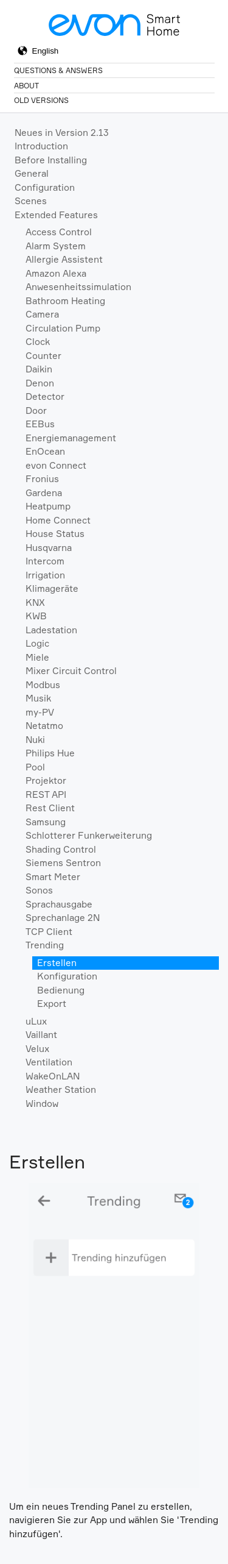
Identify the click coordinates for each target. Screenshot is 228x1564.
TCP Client (49, 931)
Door (36, 410)
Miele (37, 657)
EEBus (40, 424)
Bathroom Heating (65, 301)
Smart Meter (53, 877)
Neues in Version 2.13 (62, 132)
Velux (37, 1048)
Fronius (42, 479)
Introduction (41, 146)
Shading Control (61, 849)
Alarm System (56, 246)
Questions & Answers (58, 70)
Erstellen (57, 963)
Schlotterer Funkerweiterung (89, 835)
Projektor (46, 780)
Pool (35, 767)
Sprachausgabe (59, 904)
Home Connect (58, 520)
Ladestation (51, 630)
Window (42, 1103)
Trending (45, 945)
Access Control (59, 232)
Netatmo (44, 725)
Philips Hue (50, 753)
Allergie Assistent (64, 259)
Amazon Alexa (56, 273)
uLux (36, 1021)
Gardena (44, 493)
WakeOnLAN (53, 1076)
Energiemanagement (71, 438)
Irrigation (45, 575)
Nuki (35, 739)
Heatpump (48, 506)
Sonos (39, 890)
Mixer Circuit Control (71, 671)
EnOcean (45, 451)
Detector (45, 396)
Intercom (45, 561)
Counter (43, 355)
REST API (46, 794)
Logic (37, 643)
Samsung (46, 822)
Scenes (31, 201)
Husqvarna (49, 547)
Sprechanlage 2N (63, 917)
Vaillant (41, 1034)
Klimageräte (52, 588)
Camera (42, 314)
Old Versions (41, 100)
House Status (55, 533)
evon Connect (56, 465)
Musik (38, 698)
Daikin (39, 369)
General (32, 173)
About (26, 85)
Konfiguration (67, 976)
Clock (38, 341)
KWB (36, 616)
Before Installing (51, 160)
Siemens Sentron (63, 863)
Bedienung (61, 990)
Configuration (45, 187)
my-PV (40, 712)
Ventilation (49, 1062)
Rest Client (50, 808)
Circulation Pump (63, 328)
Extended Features (56, 215)
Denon (40, 383)
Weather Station (61, 1089)
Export (51, 1003)
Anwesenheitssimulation (78, 287)
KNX (35, 602)
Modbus (43, 685)
